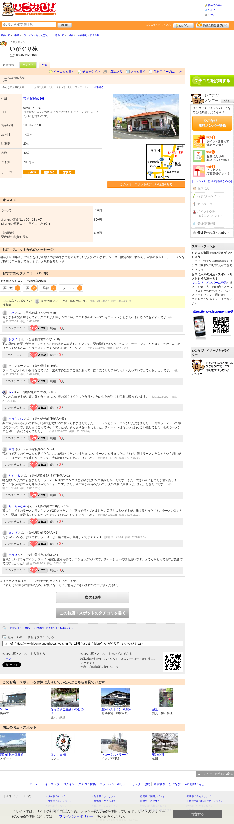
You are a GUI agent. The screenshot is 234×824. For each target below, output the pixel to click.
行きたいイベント (209, 196)
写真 (45, 65)
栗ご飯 (11, 288)
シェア (6, 659)
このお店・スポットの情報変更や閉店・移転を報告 (41, 628)
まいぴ (13, 532)
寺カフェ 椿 (58, 754)
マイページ (204, 204)
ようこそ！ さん (158, 24)
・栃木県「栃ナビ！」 (57, 796)
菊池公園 (158, 754)
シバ (11, 313)
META (4, 709)
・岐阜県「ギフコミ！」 (151, 801)
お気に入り (115, 71)
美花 (11, 449)
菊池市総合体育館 (11, 754)
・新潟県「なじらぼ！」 (104, 801)
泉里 (155, 709)
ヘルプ (211, 10)
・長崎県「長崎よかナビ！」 (200, 796)
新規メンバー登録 (212, 25)
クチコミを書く (64, 71)
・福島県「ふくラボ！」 (58, 801)
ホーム (211, 14)
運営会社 (160, 784)
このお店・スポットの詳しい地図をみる (146, 184)
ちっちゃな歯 (17, 506)
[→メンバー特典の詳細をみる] (212, 181)
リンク (136, 784)
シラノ (13, 339)
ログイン (183, 25)
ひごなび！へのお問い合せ (186, 784)
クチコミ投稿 (87, 784)
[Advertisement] (212, 50)
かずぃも (14, 475)
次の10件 (93, 597)
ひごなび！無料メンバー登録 (212, 123)
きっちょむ (16, 418)
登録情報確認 (206, 223)
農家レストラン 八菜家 (116, 709)
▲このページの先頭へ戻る (215, 774)
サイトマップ (50, 784)
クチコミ (28, 65)
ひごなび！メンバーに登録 (209, 282)
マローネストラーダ (114, 754)
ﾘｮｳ (11, 392)
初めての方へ (215, 5)
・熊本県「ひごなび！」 (104, 796)
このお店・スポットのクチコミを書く (92, 613)
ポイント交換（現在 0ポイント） (210, 213)
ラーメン (72, 288)
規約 (147, 784)
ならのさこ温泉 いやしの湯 (67, 711)
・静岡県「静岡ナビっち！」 (153, 796)
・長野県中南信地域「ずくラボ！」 (203, 801)
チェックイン (91, 71)
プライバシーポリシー (114, 784)
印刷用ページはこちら (168, 71)
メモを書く (138, 71)
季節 (49, 288)
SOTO (13, 555)
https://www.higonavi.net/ (212, 311)
